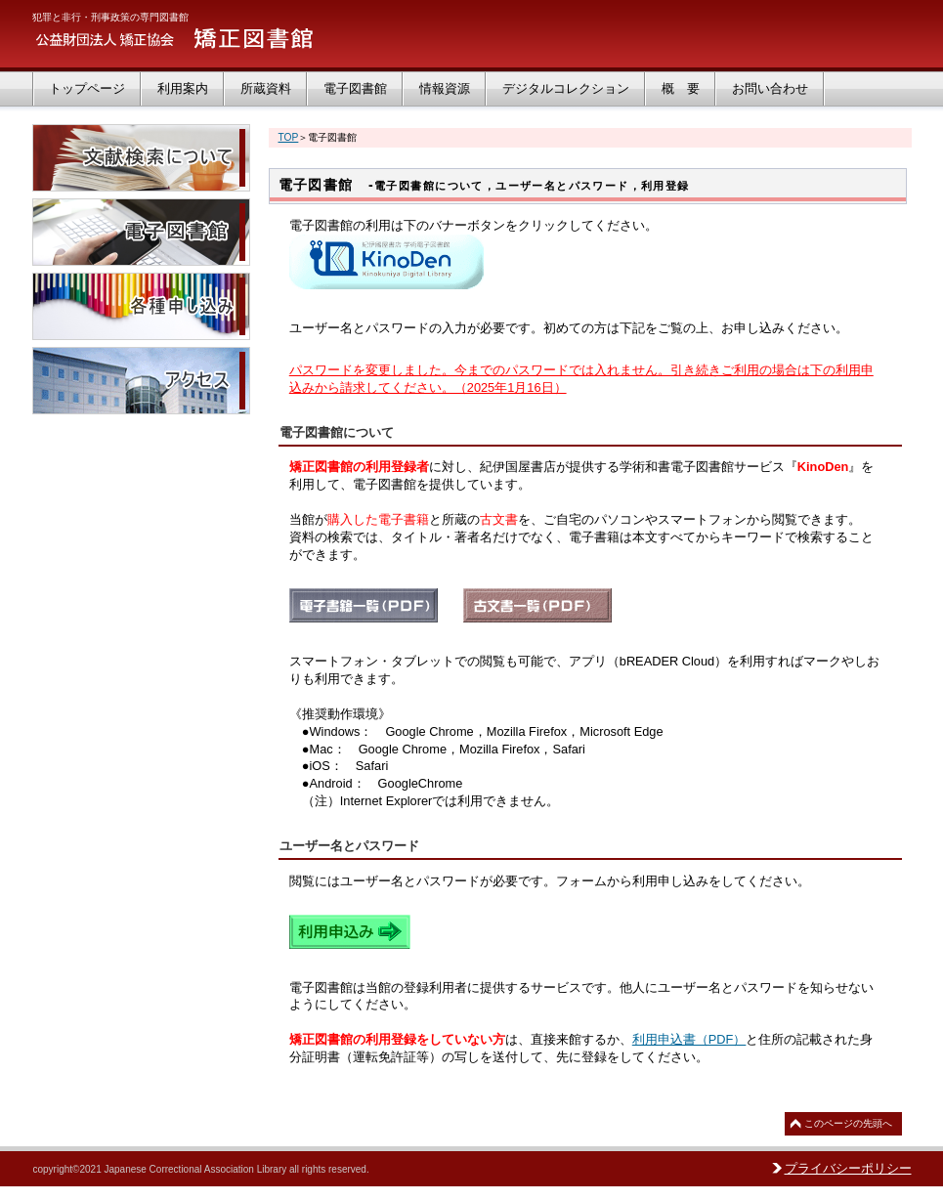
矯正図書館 (227, 39)
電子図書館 (141, 232)
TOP (289, 137)
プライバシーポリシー (848, 1168)
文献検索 (141, 158)
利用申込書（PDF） (689, 1039)
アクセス (141, 380)
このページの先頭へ (848, 1123)
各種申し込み (141, 306)
